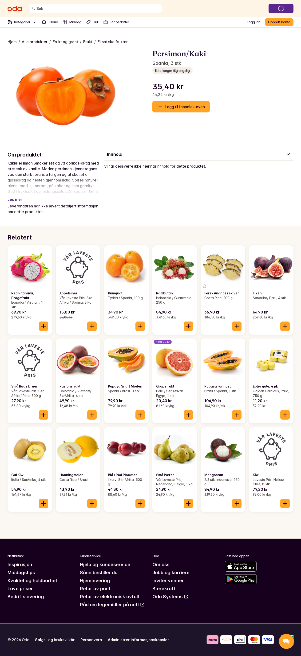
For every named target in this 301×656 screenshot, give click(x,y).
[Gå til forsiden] (15, 8)
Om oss (161, 564)
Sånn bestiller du (99, 572)
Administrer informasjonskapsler (138, 639)
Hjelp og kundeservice (105, 564)
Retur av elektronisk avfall (109, 596)
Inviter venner (168, 580)
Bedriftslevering (26, 596)
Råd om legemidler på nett (112, 604)
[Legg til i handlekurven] (43, 326)
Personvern (91, 639)
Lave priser (20, 588)
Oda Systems (170, 596)
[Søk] (33, 8)
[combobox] (98, 8)
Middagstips (21, 572)
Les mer (15, 199)
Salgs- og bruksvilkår (55, 639)
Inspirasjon (20, 564)
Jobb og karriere (171, 572)
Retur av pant (95, 588)
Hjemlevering (95, 580)
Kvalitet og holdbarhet (32, 580)
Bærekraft (163, 588)
